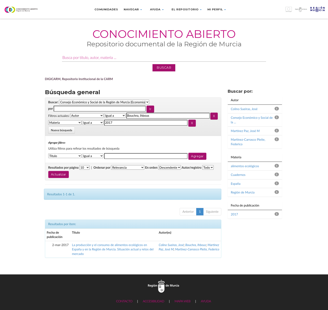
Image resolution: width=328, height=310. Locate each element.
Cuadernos (238, 175)
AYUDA (206, 301)
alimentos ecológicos (245, 166)
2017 (234, 214)
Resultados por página (63, 167)
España (236, 183)
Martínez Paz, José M (245, 131)
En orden (151, 167)
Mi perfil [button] (216, 9)
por (50, 108)
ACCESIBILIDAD (153, 301)
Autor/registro (192, 167)
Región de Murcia (243, 192)
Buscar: (53, 102)
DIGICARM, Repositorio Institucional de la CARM (79, 79)
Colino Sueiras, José (171, 245)
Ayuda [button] (156, 9)
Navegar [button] (133, 9)
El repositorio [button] (187, 9)
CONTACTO (124, 301)
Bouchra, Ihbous (195, 245)
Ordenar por (101, 167)
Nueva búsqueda (61, 130)
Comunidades (106, 9)
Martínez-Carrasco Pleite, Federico (197, 249)
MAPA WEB (182, 301)
